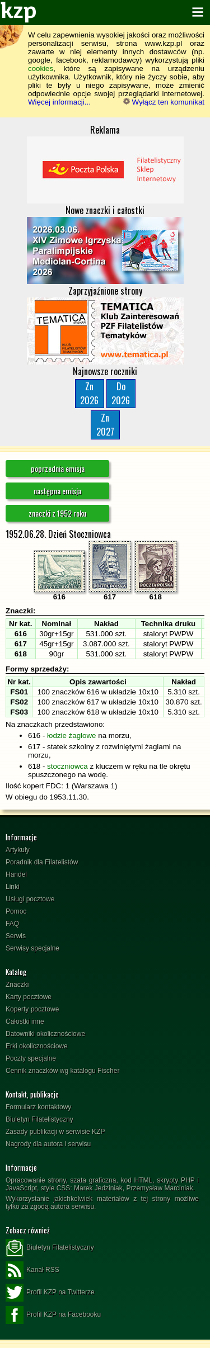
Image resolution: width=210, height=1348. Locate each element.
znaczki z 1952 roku (57, 513)
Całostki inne (25, 1021)
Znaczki (17, 984)
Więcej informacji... (59, 102)
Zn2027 (105, 424)
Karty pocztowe (29, 997)
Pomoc (16, 911)
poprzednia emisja (58, 468)
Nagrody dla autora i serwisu (48, 1144)
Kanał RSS (32, 1270)
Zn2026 (89, 393)
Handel (16, 874)
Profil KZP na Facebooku (53, 1315)
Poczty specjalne (31, 1058)
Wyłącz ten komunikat (163, 102)
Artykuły (18, 850)
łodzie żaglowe (71, 735)
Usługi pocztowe (30, 899)
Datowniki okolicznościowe (45, 1034)
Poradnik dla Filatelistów (42, 862)
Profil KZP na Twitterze (50, 1293)
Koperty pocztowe (32, 1009)
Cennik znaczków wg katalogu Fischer (62, 1071)
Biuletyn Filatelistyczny (39, 1119)
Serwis (16, 936)
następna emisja (57, 490)
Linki (13, 887)
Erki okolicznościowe (37, 1046)
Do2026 (120, 393)
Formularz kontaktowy (38, 1107)
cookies (40, 68)
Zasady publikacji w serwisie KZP (55, 1132)
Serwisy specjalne (32, 948)
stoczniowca (67, 766)
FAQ (12, 924)
